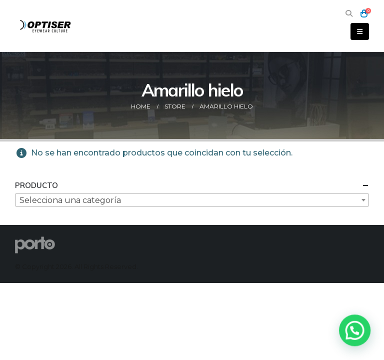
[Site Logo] (46, 25)
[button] (348, 13)
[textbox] (192, 201)
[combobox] (192, 200)
